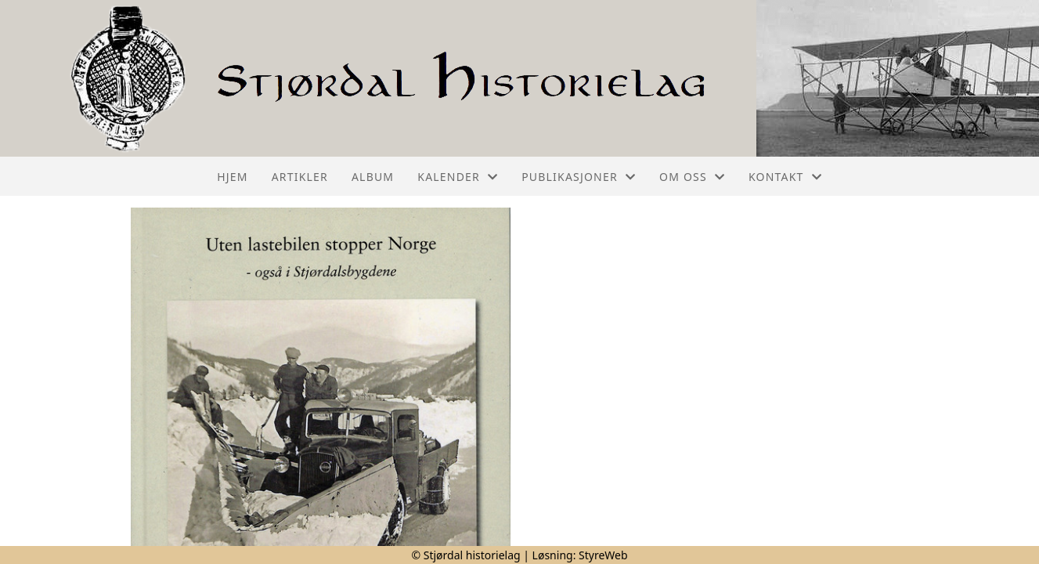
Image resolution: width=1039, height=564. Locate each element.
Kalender (457, 176)
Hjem (232, 176)
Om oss (692, 176)
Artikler (300, 176)
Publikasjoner (578, 176)
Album (373, 176)
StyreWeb (603, 555)
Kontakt (785, 176)
